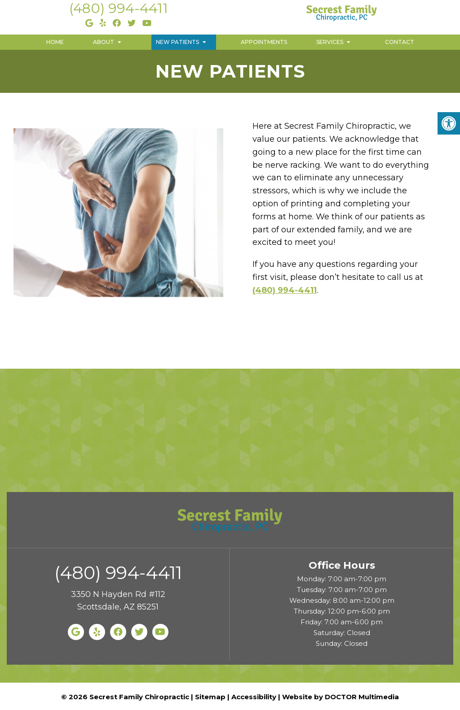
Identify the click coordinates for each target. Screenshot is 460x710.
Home (55, 42)
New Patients (177, 42)
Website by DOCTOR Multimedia (340, 697)
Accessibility (253, 697)
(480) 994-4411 (118, 8)
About (103, 42)
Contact (399, 42)
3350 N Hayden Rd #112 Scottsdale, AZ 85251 (118, 600)
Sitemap (210, 697)
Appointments (264, 42)
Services (329, 42)
